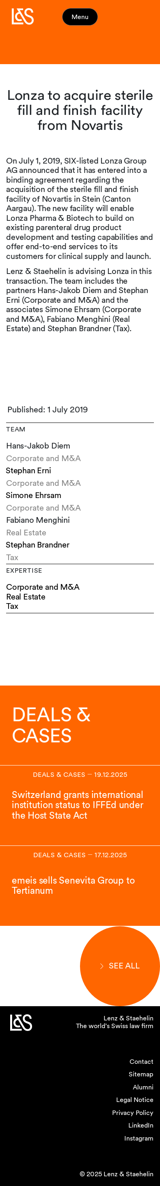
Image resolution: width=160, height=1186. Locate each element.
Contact (142, 1061)
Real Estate (25, 597)
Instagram (139, 1138)
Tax (12, 606)
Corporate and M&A (43, 587)
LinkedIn (141, 1125)
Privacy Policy (133, 1113)
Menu (80, 17)
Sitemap (141, 1074)
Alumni (143, 1087)
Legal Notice (135, 1100)
